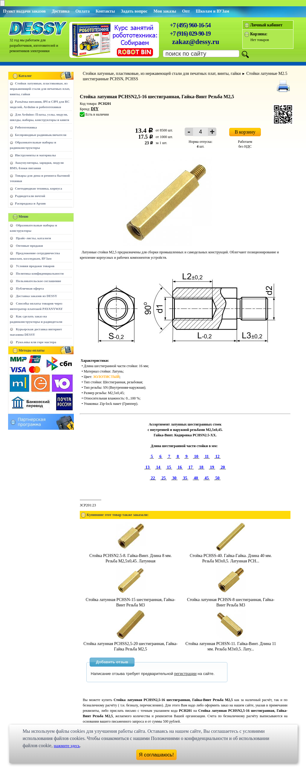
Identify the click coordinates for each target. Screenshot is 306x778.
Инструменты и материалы (35, 155)
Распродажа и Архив (30, 203)
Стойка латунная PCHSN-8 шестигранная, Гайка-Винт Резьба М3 (231, 599)
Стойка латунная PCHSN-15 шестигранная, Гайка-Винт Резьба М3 (130, 599)
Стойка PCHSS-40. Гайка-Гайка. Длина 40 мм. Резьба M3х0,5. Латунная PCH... (231, 555)
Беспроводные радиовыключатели (40, 135)
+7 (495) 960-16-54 (190, 25)
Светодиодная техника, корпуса (38, 188)
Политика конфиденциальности (40, 273)
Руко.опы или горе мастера (36, 342)
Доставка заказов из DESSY (36, 296)
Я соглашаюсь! (156, 755)
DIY (95, 109)
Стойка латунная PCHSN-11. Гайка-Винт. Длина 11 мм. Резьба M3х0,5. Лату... (231, 643)
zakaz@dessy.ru (195, 42)
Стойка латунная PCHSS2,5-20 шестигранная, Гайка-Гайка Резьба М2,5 (130, 643)
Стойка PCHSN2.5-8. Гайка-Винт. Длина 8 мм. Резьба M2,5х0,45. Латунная (130, 555)
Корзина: (258, 34)
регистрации (185, 673)
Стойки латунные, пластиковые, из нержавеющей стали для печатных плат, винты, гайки (40, 88)
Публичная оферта (30, 288)
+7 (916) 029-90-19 (190, 33)
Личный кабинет (266, 25)
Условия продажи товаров (35, 266)
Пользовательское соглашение (38, 281)
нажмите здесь (67, 746)
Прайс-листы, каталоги (33, 238)
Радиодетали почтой (30, 196)
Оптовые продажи (29, 245)
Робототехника (26, 127)
